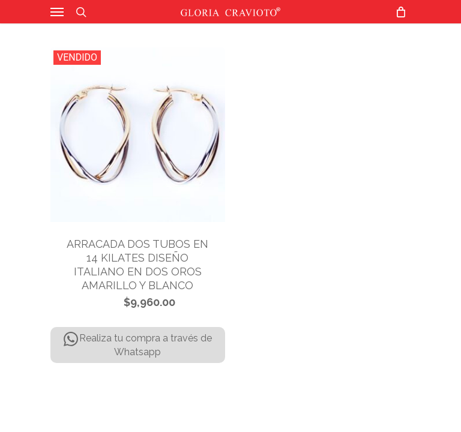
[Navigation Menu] (57, 12)
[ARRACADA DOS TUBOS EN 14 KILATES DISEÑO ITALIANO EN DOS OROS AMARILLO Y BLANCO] (137, 134)
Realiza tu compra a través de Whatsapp (138, 345)
